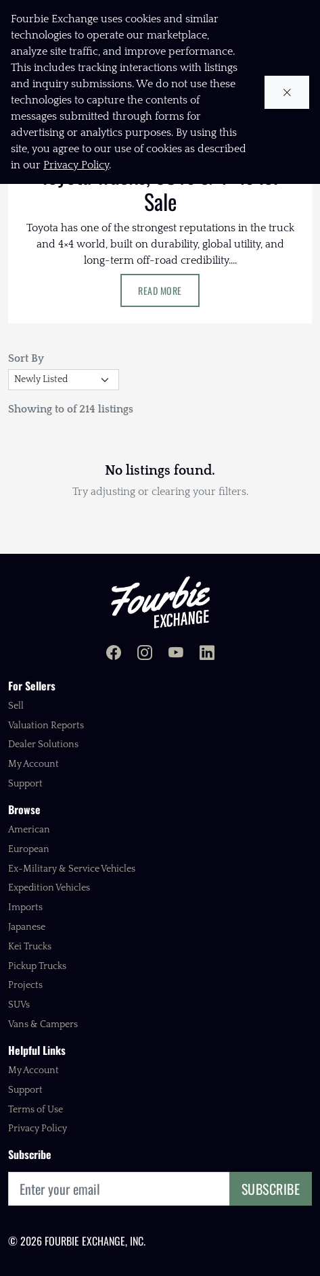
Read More (160, 290)
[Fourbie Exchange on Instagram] (145, 654)
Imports (25, 907)
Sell (16, 706)
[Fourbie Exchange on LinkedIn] (207, 654)
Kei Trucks (29, 946)
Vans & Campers (43, 1024)
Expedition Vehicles (49, 887)
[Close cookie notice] (287, 92)
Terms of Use (35, 1109)
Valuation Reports (46, 725)
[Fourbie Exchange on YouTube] (176, 654)
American (29, 829)
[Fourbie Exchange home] (160, 602)
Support (25, 783)
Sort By (26, 358)
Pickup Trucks (37, 966)
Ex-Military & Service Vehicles (71, 869)
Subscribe (271, 1189)
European (28, 849)
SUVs (19, 1004)
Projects (25, 985)
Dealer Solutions (43, 744)
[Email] (119, 1189)
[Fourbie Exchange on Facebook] (114, 654)
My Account (33, 764)
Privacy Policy (37, 1128)
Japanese (26, 927)
